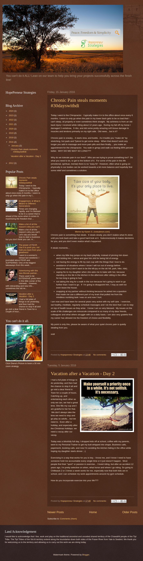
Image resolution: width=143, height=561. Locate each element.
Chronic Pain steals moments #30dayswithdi (79, 102)
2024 (11, 111)
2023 (11, 115)
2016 (11, 142)
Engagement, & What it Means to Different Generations (29, 203)
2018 (11, 137)
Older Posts (129, 512)
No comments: (100, 355)
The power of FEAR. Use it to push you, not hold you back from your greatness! (30, 249)
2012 (11, 163)
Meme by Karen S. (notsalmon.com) (92, 232)
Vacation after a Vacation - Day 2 (83, 373)
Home (93, 512)
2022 (11, 120)
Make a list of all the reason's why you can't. (29, 225)
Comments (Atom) (68, 518)
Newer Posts (55, 512)
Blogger (85, 554)
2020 (11, 128)
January (15, 145)
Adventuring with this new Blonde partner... (28, 271)
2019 (11, 133)
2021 (11, 124)
